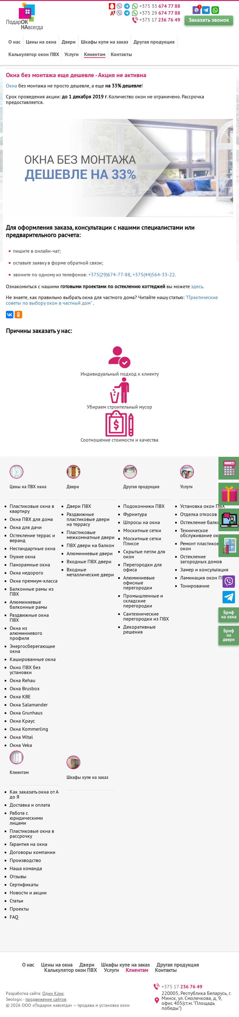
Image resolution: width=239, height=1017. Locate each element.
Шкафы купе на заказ (104, 42)
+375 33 (159, 6)
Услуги (71, 54)
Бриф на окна (229, 615)
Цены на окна (41, 42)
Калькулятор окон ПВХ (33, 54)
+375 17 (159, 19)
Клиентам (94, 54)
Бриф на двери (229, 635)
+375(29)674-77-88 (109, 274)
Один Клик (53, 993)
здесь (197, 286)
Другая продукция (154, 42)
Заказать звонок (209, 19)
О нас (14, 42)
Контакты (121, 54)
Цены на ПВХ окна (28, 487)
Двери (69, 42)
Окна (11, 85)
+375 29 (159, 13)
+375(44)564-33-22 (154, 274)
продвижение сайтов (46, 999)
